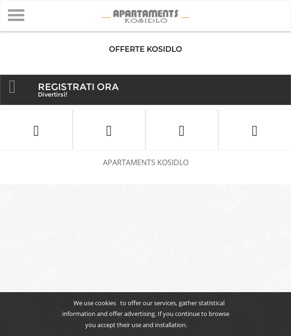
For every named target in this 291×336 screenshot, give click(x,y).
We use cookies (94, 303)
